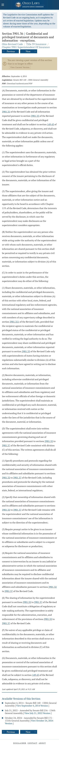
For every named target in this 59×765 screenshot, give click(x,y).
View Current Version (20, 67)
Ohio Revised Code (12, 44)
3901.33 (35, 115)
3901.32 (49, 441)
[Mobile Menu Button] (3, 5)
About (42, 743)
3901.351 (14, 321)
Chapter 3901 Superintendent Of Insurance (26, 47)
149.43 (50, 124)
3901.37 (6, 445)
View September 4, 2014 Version (32, 705)
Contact (32, 743)
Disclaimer (19, 743)
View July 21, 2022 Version (37, 713)
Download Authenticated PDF (19, 83)
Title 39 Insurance (36, 44)
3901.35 (6, 111)
